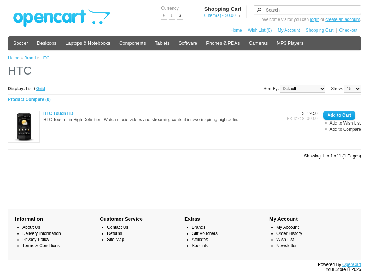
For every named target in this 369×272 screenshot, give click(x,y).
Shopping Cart (320, 30)
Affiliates (200, 239)
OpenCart (351, 264)
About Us (31, 227)
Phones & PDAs (223, 43)
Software (188, 43)
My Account (289, 30)
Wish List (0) (260, 30)
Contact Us (117, 227)
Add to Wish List (345, 123)
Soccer (20, 43)
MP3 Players (290, 43)
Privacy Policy (35, 239)
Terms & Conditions (41, 245)
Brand (30, 58)
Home (236, 30)
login (314, 19)
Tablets (162, 43)
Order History (289, 233)
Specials (200, 245)
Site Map (115, 239)
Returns (114, 233)
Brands (198, 227)
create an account (342, 19)
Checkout (348, 30)
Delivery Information (41, 233)
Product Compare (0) (29, 99)
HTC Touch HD (58, 113)
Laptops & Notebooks (88, 43)
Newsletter (286, 245)
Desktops (46, 43)
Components (132, 43)
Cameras (258, 43)
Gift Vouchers (205, 233)
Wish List (285, 239)
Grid (40, 88)
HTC (45, 58)
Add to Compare (345, 129)
